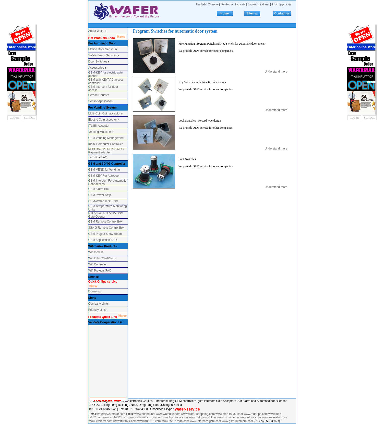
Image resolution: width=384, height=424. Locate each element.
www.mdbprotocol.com (143, 417)
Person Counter (98, 95)
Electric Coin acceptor (102, 119)
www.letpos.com (251, 417)
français (240, 4)
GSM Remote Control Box (105, 221)
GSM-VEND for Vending (104, 169)
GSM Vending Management (106, 138)
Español (252, 4)
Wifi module (96, 252)
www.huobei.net (144, 414)
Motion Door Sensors (102, 49)
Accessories (96, 67)
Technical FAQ (97, 157)
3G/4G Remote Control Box (106, 227)
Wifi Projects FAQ (99, 270)
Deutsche (227, 4)
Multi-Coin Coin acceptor (104, 113)
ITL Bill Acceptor (98, 125)
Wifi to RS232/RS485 (102, 258)
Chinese (213, 4)
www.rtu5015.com (149, 421)
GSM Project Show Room (105, 234)
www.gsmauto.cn (227, 417)
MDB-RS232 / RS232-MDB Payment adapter (106, 150)
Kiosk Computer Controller (105, 144)
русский (285, 4)
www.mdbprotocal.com (173, 417)
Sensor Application (100, 101)
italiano (264, 4)
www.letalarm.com (100, 421)
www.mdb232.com (115, 417)
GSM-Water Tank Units (103, 201)
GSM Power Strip (99, 195)
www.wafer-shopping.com (198, 414)
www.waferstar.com (274, 417)
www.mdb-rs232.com (230, 414)
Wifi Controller (97, 264)
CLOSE (14, 117)
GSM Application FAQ (102, 240)
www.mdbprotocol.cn (202, 417)
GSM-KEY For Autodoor (104, 175)
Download (94, 291)
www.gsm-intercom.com (238, 421)
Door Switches (97, 61)
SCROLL (29, 117)
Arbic (275, 4)
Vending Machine (99, 132)
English (201, 4)
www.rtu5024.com (124, 421)
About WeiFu (96, 31)
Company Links (98, 303)
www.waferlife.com (168, 414)
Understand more (276, 71)
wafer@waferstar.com (111, 414)
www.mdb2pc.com (256, 414)
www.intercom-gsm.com (206, 421)
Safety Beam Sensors (103, 55)
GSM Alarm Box (98, 189)
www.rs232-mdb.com (175, 421)
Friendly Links (97, 310)
